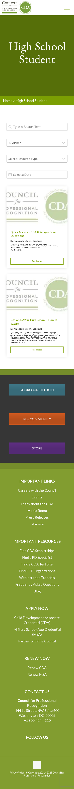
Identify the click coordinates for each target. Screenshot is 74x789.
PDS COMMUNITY (37, 419)
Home (7, 100)
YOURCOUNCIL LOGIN (37, 390)
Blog (37, 591)
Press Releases (37, 517)
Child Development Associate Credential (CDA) (37, 620)
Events (37, 497)
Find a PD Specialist (37, 557)
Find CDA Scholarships (37, 550)
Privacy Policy (17, 772)
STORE (37, 448)
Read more (37, 261)
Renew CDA (37, 667)
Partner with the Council (37, 641)
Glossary (37, 524)
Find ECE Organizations (37, 571)
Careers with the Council (37, 490)
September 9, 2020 (17, 343)
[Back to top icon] (37, 765)
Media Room (37, 510)
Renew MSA (37, 674)
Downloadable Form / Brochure (26, 241)
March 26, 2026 (16, 250)
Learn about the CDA (37, 504)
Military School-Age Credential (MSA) (37, 631)
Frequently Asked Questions (37, 584)
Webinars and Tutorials (37, 577)
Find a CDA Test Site (37, 564)
